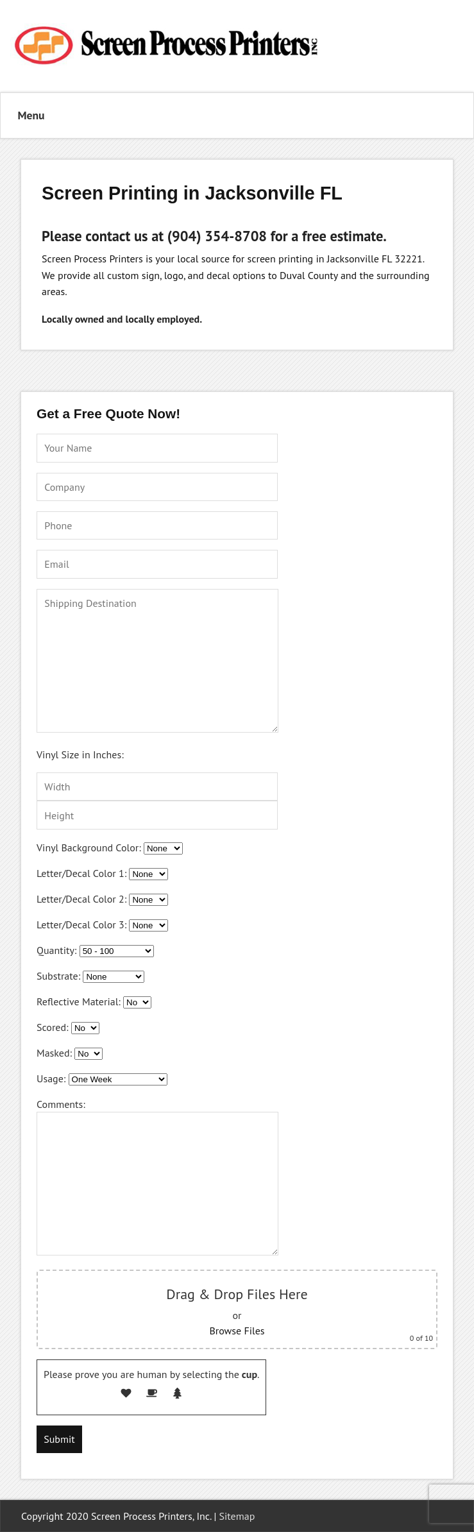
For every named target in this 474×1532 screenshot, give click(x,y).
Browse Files (236, 1330)
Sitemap (237, 1516)
